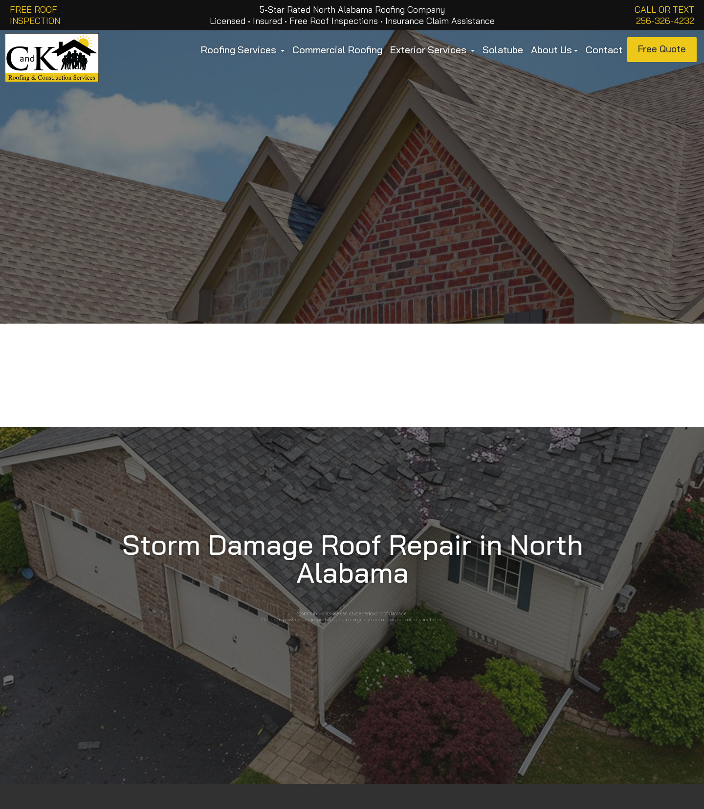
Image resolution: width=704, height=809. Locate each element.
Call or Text (664, 9)
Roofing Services (243, 50)
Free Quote (662, 49)
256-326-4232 (665, 20)
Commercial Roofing (337, 50)
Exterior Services (432, 50)
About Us (554, 50)
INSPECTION (35, 20)
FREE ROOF (33, 9)
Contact (604, 50)
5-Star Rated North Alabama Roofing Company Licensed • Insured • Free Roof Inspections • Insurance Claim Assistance (352, 15)
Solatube (503, 50)
